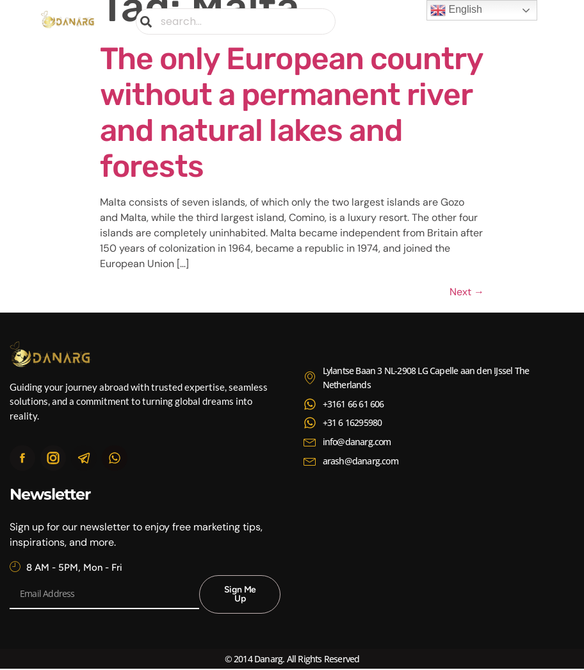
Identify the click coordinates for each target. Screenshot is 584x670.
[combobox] (236, 21)
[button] (533, 21)
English (456, 10)
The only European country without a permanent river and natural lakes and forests (291, 112)
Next (467, 291)
